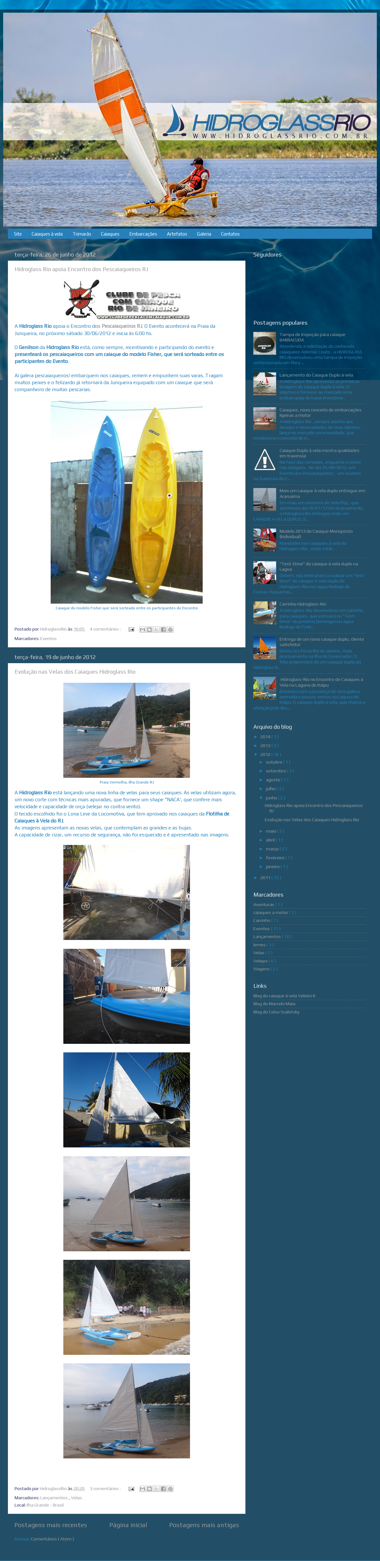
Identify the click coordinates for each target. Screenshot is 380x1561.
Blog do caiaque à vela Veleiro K (284, 995)
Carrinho (262, 920)
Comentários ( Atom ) (52, 1538)
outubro (274, 762)
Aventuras (264, 904)
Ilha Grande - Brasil (45, 1504)
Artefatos (177, 234)
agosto (273, 779)
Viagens (261, 968)
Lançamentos (54, 1497)
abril (271, 839)
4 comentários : (106, 628)
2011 (265, 877)
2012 (265, 754)
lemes (260, 944)
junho (272, 797)
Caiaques (110, 234)
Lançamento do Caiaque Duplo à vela (316, 375)
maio (271, 831)
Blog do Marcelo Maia (274, 1003)
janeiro (273, 866)
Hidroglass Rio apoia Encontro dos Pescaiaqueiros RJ (81, 269)
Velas (76, 1497)
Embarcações (143, 234)
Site (18, 234)
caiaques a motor (271, 912)
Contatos (230, 234)
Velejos (261, 960)
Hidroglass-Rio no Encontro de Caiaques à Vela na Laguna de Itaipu (321, 682)
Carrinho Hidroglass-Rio (303, 603)
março (273, 848)
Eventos (48, 638)
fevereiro (275, 857)
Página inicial (128, 1524)
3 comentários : (106, 1488)
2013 (265, 745)
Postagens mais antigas (204, 1524)
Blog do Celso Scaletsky (276, 1011)
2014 (265, 736)
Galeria (204, 234)
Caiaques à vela (47, 234)
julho (271, 788)
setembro (276, 770)
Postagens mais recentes (50, 1524)
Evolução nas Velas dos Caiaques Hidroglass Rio (75, 671)
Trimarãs (82, 234)
